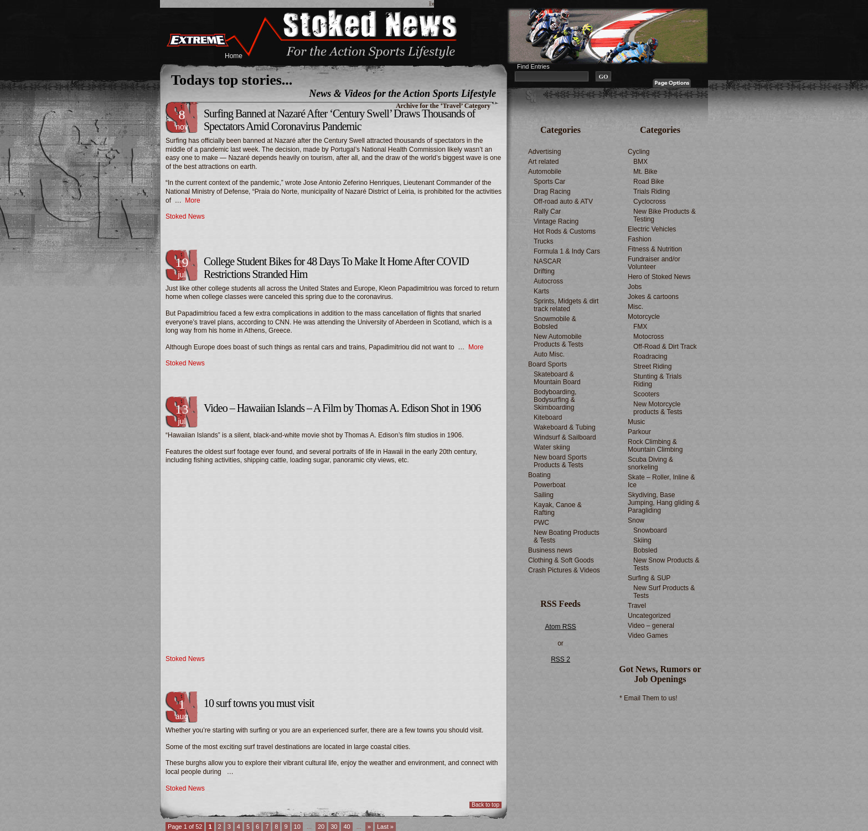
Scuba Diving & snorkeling (650, 463)
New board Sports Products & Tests (560, 461)
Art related (543, 162)
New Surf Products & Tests (664, 592)
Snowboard (650, 530)
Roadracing (650, 356)
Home (233, 56)
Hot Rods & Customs (565, 231)
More (192, 200)
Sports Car (549, 181)
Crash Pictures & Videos (564, 570)
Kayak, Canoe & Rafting (558, 509)
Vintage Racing (556, 221)
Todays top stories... (231, 80)
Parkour (639, 432)
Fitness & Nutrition (655, 249)
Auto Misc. (549, 354)
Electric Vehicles (652, 229)
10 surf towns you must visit (259, 703)
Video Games (648, 635)
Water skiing (552, 447)
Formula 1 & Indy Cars (567, 251)
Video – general (651, 625)
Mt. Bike (645, 172)
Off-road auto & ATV (563, 201)
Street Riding (652, 366)
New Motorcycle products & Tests (658, 408)
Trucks (544, 241)
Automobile (544, 172)
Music (636, 422)
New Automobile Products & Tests (558, 340)
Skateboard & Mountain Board (557, 378)
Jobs (635, 287)
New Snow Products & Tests (666, 564)
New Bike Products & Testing (664, 215)
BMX (640, 162)
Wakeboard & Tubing (565, 427)
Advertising (544, 152)
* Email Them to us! (648, 698)
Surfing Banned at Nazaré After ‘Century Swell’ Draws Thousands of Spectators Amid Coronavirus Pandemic (339, 119)
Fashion (640, 239)
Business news (550, 550)
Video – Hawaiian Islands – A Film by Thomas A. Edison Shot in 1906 (342, 408)
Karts (541, 291)
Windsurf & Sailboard (565, 437)
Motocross (648, 336)
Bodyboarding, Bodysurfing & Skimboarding (555, 399)
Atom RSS (560, 627)
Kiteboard (548, 417)
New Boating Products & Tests (567, 536)
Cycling (638, 152)
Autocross (548, 281)
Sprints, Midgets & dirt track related (566, 305)
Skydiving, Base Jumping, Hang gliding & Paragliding (664, 502)
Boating (539, 475)
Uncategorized (649, 616)
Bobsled (645, 550)
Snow (636, 520)
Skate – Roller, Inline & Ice (661, 481)
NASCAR (547, 261)
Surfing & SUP (649, 578)
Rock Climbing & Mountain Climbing (655, 445)
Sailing (544, 495)
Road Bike (648, 181)
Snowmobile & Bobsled (555, 323)
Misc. (635, 307)
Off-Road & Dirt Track (664, 346)
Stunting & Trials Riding (657, 380)
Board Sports (547, 364)
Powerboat (549, 485)
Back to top (485, 805)
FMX (640, 327)
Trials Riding (651, 191)
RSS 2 (560, 659)
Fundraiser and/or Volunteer (654, 263)
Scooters (646, 394)
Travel (637, 606)
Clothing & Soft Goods (561, 560)
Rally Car (547, 211)
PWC (541, 523)
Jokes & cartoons (653, 297)
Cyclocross (649, 201)
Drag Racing (552, 191)
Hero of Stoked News (659, 277)
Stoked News (185, 216)
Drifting (544, 271)
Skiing (642, 540)
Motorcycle (644, 317)
